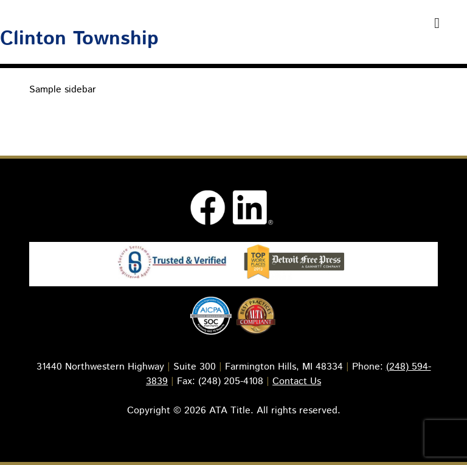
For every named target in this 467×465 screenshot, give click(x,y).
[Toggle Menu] (437, 23)
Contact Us (296, 381)
